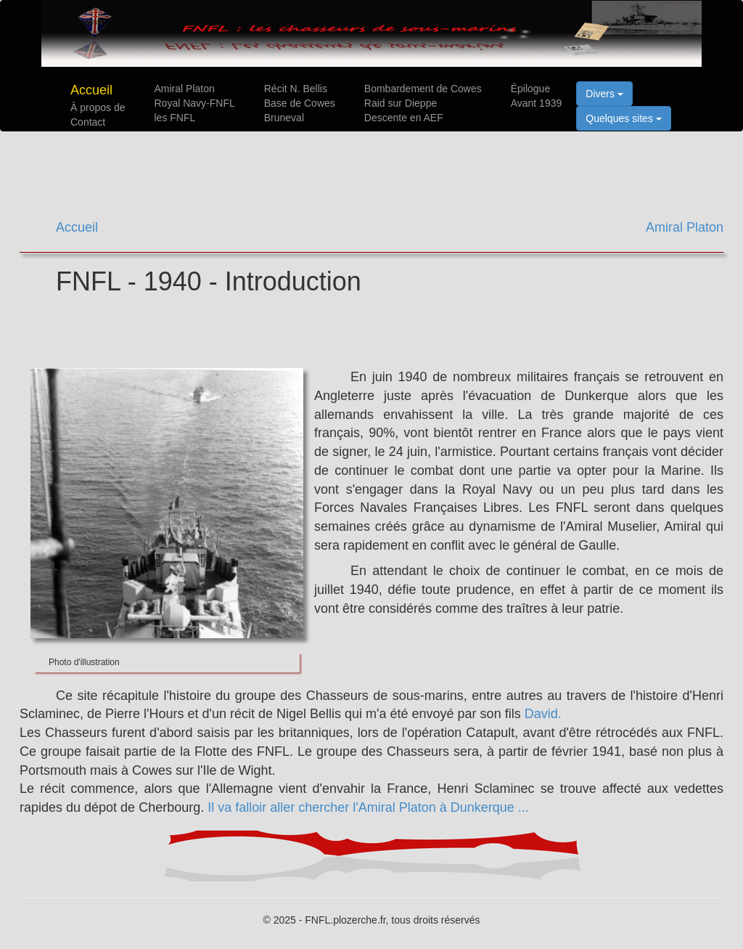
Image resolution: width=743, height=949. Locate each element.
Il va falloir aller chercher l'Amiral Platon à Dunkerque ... (368, 807)
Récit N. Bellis (295, 88)
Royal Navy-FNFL (195, 103)
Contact (87, 122)
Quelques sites (624, 118)
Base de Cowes (299, 103)
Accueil (91, 90)
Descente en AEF (403, 117)
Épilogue (531, 88)
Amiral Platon (185, 88)
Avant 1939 (536, 103)
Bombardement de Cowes (423, 88)
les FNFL (175, 117)
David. (543, 713)
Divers (604, 93)
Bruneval (284, 117)
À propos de (98, 107)
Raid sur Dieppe (400, 103)
